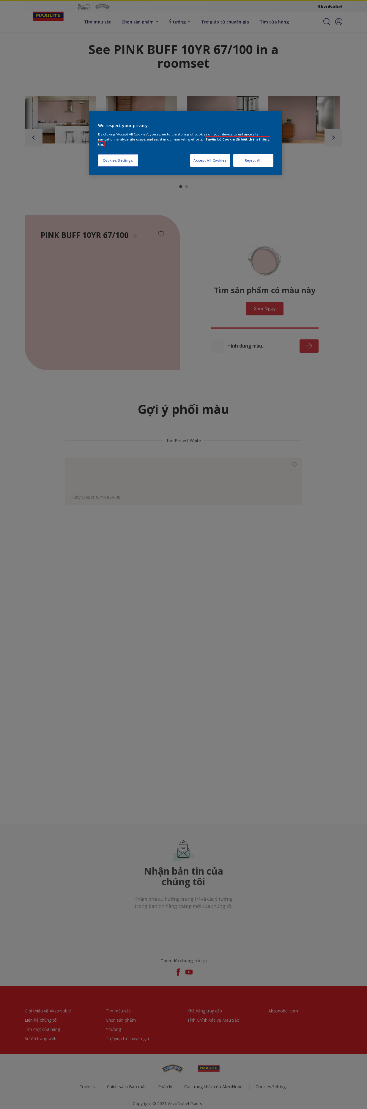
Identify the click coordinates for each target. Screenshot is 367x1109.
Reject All (253, 160)
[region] (185, 143)
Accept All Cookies (209, 160)
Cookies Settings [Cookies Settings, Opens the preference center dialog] (118, 160)
